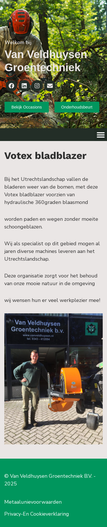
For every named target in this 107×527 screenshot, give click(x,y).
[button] (100, 134)
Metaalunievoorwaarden (33, 502)
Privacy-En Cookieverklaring (36, 513)
